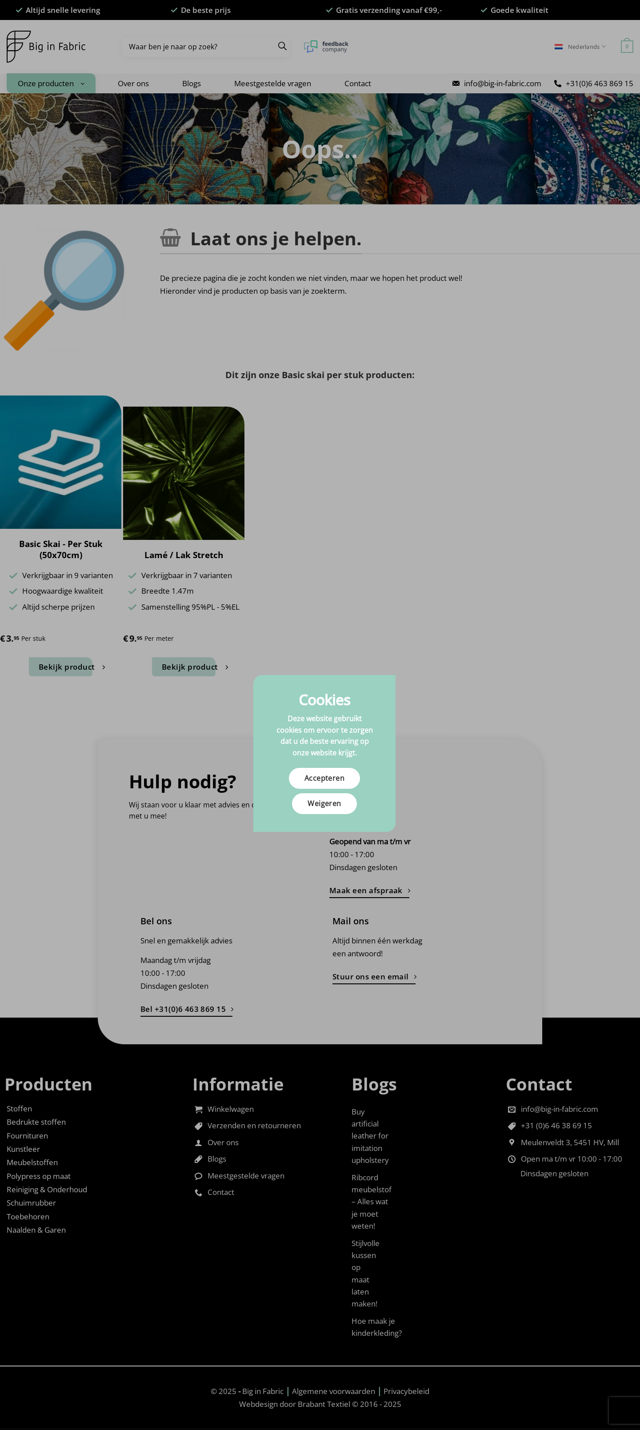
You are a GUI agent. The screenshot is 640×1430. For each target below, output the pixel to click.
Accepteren (324, 778)
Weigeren (324, 803)
